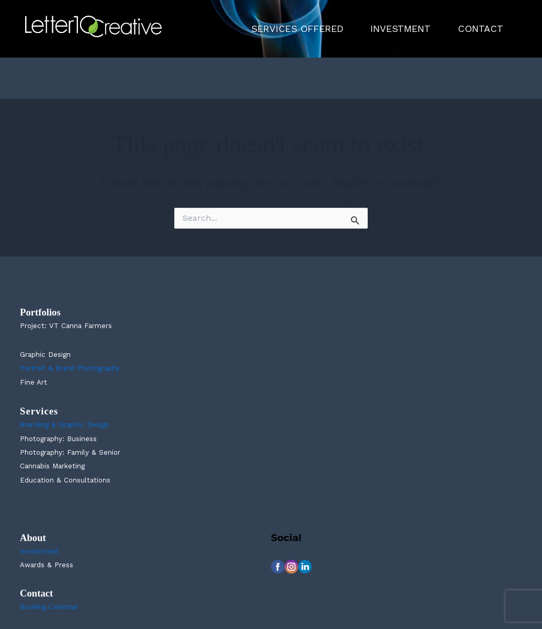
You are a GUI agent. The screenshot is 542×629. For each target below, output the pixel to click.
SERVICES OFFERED (297, 28)
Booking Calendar (49, 607)
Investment (39, 551)
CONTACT (480, 28)
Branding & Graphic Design (64, 425)
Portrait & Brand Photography (70, 368)
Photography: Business (58, 439)
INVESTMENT (400, 28)
